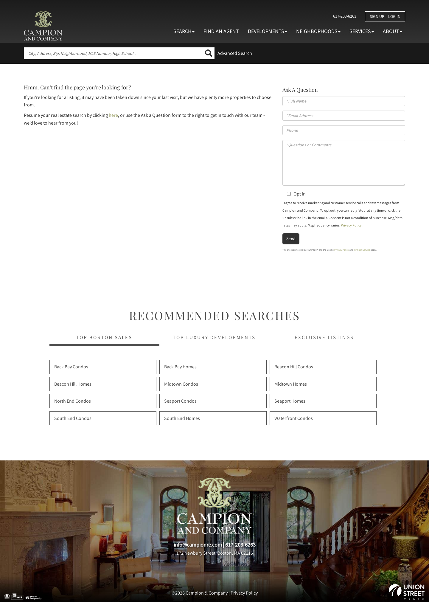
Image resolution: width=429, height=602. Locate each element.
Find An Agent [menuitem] (221, 31)
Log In (394, 16)
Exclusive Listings (324, 337)
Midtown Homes (290, 384)
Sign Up (377, 16)
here (113, 115)
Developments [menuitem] (267, 31)
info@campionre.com (198, 544)
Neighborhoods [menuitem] (318, 31)
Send (291, 238)
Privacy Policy (351, 225)
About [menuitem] (392, 31)
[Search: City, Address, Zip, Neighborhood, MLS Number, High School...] (113, 53)
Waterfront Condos (293, 418)
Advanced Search (234, 53)
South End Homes (182, 418)
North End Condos (72, 401)
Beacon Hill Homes (72, 384)
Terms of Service (362, 249)
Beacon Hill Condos (293, 367)
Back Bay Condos (71, 367)
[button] (208, 53)
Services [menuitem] (361, 31)
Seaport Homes (289, 401)
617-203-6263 (344, 16)
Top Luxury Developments (214, 337)
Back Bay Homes (180, 367)
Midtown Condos (181, 384)
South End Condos (72, 418)
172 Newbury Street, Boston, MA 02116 (214, 553)
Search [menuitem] (184, 31)
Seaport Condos (180, 401)
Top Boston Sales (104, 337)
